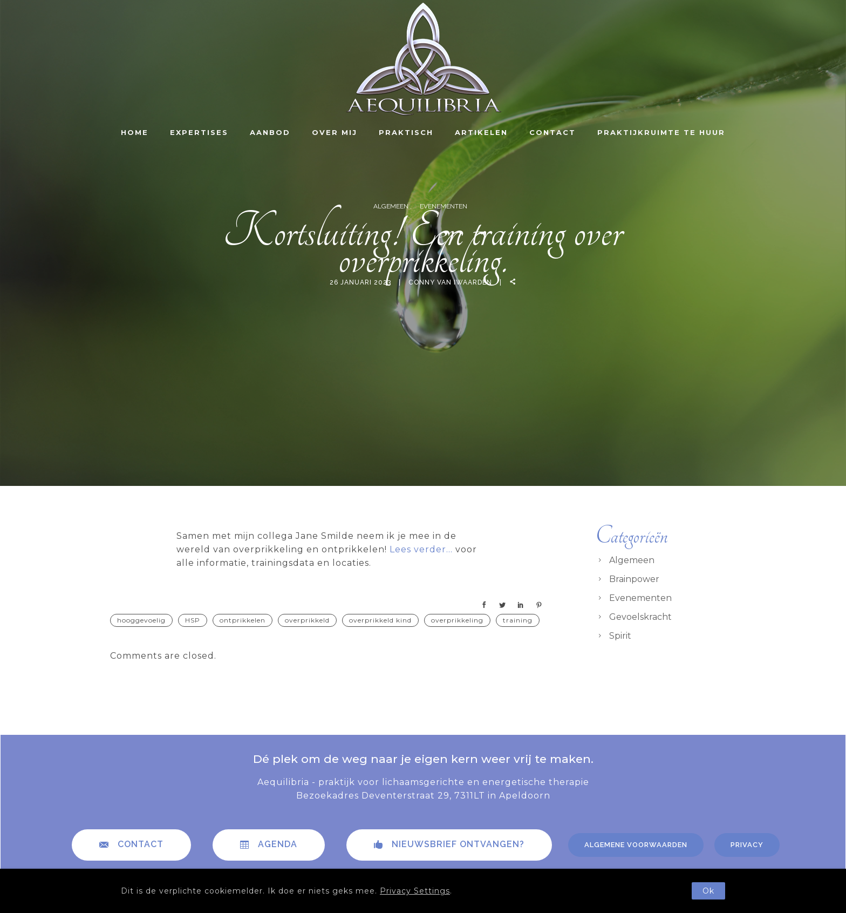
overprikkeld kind (380, 620)
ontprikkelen (242, 620)
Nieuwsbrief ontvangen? (449, 844)
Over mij (334, 132)
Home (134, 132)
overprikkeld (307, 620)
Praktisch (406, 132)
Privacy (747, 845)
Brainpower (634, 579)
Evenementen (443, 206)
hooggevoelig (141, 620)
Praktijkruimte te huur (661, 132)
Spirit (620, 636)
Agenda (268, 844)
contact (131, 844)
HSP (192, 620)
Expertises (199, 132)
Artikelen (481, 132)
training (518, 620)
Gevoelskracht (640, 617)
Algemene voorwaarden (635, 845)
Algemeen (391, 206)
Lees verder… (421, 549)
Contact (552, 132)
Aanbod (270, 132)
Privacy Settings (415, 891)
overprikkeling (457, 620)
